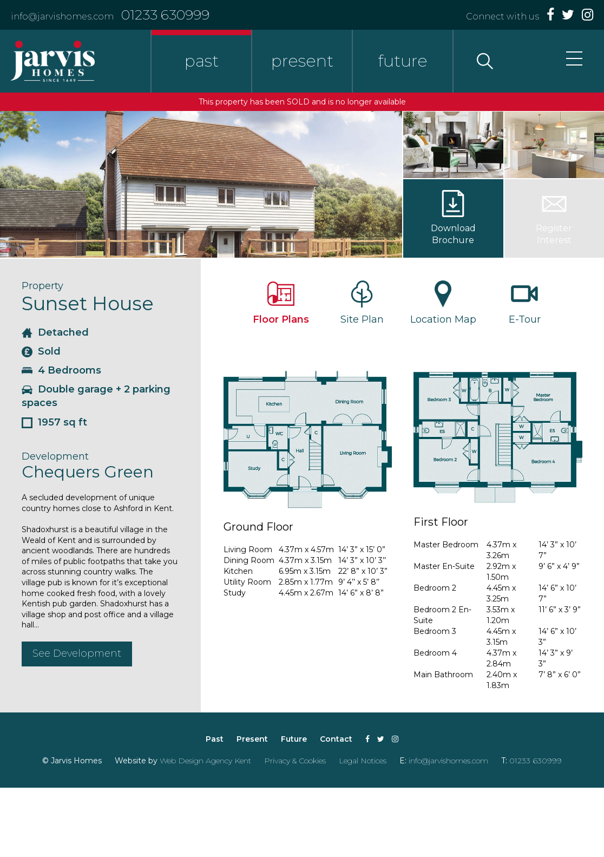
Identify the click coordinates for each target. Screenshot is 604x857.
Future (294, 739)
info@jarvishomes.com (62, 16)
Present (252, 739)
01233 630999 (165, 14)
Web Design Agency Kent (205, 761)
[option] (201, 184)
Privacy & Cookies (295, 761)
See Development (76, 653)
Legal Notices (362, 761)
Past (215, 739)
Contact (336, 739)
